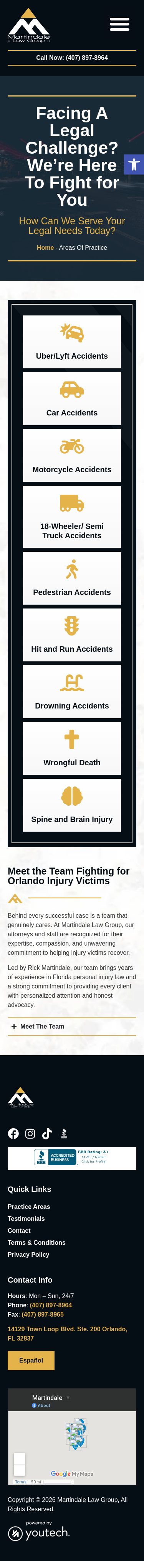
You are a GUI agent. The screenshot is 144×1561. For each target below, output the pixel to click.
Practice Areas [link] (29, 1206)
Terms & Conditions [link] (37, 1242)
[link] (29, 25)
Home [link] (45, 247)
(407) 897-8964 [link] (51, 1305)
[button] (134, 164)
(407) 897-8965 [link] (42, 1314)
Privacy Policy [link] (29, 1254)
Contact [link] (19, 1230)
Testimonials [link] (26, 1218)
